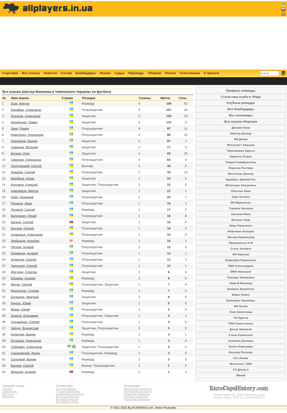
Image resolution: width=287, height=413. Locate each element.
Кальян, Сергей (22, 222)
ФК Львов (241, 306)
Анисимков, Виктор (24, 191)
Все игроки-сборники (240, 121)
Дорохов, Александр (25, 116)
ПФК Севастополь (240, 323)
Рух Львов (240, 357)
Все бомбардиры (240, 109)
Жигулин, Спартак (24, 272)
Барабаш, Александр (26, 110)
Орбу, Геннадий (22, 197)
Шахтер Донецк (241, 133)
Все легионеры (240, 115)
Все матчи (8, 394)
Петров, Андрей (22, 247)
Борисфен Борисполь (240, 260)
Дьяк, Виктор (20, 103)
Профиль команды (240, 90)
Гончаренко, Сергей (25, 322)
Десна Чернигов (241, 329)
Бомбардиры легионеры (70, 394)
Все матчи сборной (67, 399)
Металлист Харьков (240, 144)
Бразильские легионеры (138, 389)
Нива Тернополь (240, 225)
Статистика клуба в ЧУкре (241, 97)
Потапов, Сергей (23, 209)
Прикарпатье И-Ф (241, 242)
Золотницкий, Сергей (26, 166)
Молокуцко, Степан (25, 291)
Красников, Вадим (24, 141)
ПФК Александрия (240, 265)
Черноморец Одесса (241, 150)
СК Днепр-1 (241, 369)
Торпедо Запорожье (241, 277)
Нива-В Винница (240, 283)
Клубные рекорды (241, 103)
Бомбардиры (86, 73)
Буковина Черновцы (240, 300)
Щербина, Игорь (22, 178)
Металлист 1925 (241, 363)
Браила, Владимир (24, 315)
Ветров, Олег (20, 153)
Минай (240, 375)
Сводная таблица (66, 389)
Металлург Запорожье (240, 185)
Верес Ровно (241, 294)
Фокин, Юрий (20, 309)
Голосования (190, 73)
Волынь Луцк (241, 219)
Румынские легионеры (137, 399)
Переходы (136, 73)
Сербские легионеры (136, 396)
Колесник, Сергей (23, 259)
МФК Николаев (241, 271)
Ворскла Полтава (241, 167)
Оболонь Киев (241, 190)
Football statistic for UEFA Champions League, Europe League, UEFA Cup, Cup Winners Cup (239, 395)
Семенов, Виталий (24, 147)
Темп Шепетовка (240, 311)
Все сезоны (31, 73)
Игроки (105, 73)
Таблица (7, 389)
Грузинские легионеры (137, 394)
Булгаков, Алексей (24, 184)
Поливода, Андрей (24, 253)
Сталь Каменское (241, 334)
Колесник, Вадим (23, 334)
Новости (50, 73)
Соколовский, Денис (25, 353)
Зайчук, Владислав (24, 328)
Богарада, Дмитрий (25, 297)
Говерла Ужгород (241, 208)
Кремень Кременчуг (240, 288)
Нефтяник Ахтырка (240, 231)
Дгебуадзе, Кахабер (25, 241)
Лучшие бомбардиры (68, 391)
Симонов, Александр (26, 160)
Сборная (154, 73)
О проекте (211, 73)
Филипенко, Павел (24, 122)
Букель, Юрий (21, 303)
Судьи (119, 73)
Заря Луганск (241, 196)
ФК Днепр (240, 139)
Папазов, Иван (21, 203)
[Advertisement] (198, 35)
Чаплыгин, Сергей (24, 266)
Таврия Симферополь (240, 162)
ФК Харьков (240, 254)
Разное (170, 73)
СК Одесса (240, 317)
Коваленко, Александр (27, 135)
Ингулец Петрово (241, 352)
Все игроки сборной (67, 396)
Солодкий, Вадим (23, 359)
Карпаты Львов (240, 156)
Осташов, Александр (26, 340)
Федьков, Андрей (23, 372)
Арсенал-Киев (240, 213)
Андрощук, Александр (27, 234)
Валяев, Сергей (22, 365)
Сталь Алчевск (240, 248)
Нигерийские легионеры (138, 391)
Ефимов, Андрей (23, 278)
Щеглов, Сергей (22, 228)
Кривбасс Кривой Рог (241, 179)
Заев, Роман (20, 128)
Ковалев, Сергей (23, 172)
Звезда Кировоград (240, 237)
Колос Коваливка (241, 346)
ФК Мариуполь (240, 202)
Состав (66, 73)
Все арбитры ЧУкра (67, 402)
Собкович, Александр (26, 347)
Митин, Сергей (21, 284)
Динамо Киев (241, 127)
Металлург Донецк (241, 173)
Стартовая (10, 73)
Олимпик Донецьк (240, 340)
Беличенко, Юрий (24, 216)
